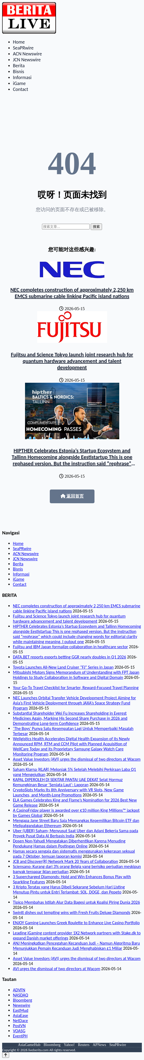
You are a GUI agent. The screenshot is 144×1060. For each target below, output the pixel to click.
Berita (19, 66)
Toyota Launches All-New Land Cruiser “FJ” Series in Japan (63, 667)
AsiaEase (20, 1015)
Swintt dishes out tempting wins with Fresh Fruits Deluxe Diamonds (71, 912)
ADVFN (19, 989)
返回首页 (72, 496)
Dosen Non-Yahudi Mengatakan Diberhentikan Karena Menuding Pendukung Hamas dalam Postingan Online (69, 843)
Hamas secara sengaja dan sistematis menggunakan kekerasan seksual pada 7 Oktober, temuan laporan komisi (74, 854)
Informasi (22, 77)
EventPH (20, 1035)
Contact (20, 89)
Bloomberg (22, 1000)
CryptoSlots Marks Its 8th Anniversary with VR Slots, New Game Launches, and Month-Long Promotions (68, 792)
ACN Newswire (27, 54)
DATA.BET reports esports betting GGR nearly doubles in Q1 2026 (69, 657)
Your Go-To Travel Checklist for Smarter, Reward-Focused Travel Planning (76, 687)
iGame (19, 83)
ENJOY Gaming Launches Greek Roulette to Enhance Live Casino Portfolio (76, 922)
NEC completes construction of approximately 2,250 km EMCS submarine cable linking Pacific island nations (72, 292)
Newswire (21, 1005)
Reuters (83, 1045)
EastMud (20, 1010)
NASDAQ (20, 995)
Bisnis (18, 72)
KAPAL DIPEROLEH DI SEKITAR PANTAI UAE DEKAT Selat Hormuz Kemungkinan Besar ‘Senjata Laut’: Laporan (68, 782)
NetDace (20, 1020)
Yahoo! (69, 1045)
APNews (99, 1045)
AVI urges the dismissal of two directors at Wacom (56, 968)
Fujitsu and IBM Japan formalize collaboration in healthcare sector (70, 646)
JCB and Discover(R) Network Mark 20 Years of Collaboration (65, 861)
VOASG (19, 1030)
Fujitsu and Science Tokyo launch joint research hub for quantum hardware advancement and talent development (72, 361)
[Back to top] (5, 1055)
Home (19, 42)
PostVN (19, 1025)
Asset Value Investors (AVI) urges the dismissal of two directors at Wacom (77, 759)
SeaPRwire (23, 48)
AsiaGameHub (29, 1045)
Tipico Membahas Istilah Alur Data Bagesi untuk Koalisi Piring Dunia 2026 (76, 902)
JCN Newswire (27, 60)
